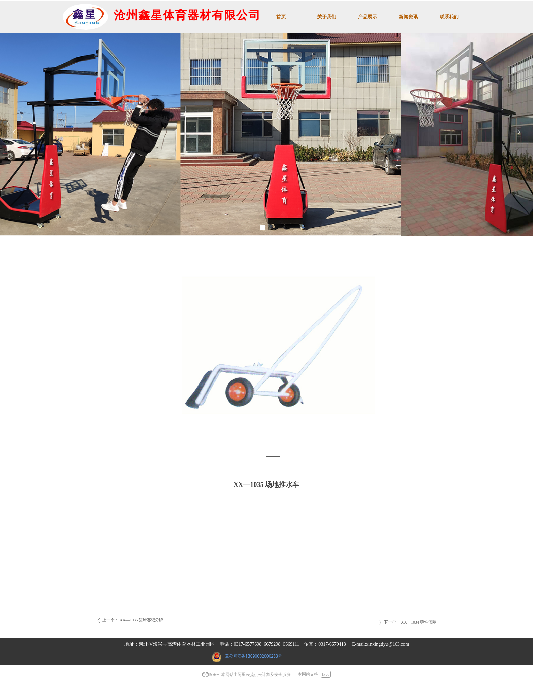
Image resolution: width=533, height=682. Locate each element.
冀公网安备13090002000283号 (253, 656)
